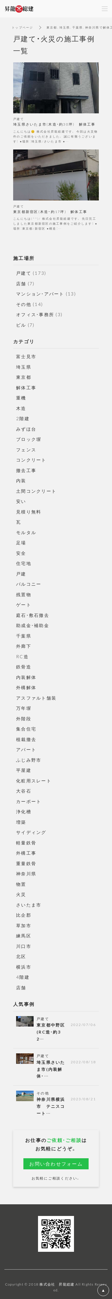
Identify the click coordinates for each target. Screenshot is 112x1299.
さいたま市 (28, 905)
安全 (21, 553)
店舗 (21, 987)
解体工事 (26, 387)
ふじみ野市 (28, 760)
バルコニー (28, 584)
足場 (21, 542)
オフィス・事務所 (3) (39, 314)
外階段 (23, 718)
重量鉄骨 (26, 863)
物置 (21, 884)
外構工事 (26, 853)
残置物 (23, 594)
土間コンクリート (36, 491)
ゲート (23, 604)
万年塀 (23, 708)
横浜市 (23, 967)
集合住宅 (26, 729)
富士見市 (26, 356)
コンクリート (31, 460)
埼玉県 (23, 367)
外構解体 (26, 687)
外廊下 (23, 646)
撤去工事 (26, 470)
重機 (21, 398)
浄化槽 (23, 811)
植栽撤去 (26, 739)
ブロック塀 (28, 439)
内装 (21, 480)
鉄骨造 (23, 666)
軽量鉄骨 (26, 842)
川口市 (23, 946)
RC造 (22, 656)
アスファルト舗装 (36, 698)
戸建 (21, 574)
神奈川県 (26, 873)
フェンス (26, 449)
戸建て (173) (31, 273)
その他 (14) (29, 304)
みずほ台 (26, 429)
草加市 (23, 925)
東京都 (23, 377)
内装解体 (26, 677)
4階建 (23, 977)
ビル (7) (25, 325)
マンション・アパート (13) (46, 294)
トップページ (22, 27)
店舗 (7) (25, 283)
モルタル (26, 532)
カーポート (28, 801)
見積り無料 (28, 511)
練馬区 (23, 935)
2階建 (23, 418)
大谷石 (23, 791)
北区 (21, 956)
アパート (26, 749)
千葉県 (23, 636)
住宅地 (23, 563)
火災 (21, 894)
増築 (21, 822)
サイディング (31, 832)
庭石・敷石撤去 (32, 615)
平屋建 (23, 770)
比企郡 (23, 915)
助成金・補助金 (32, 625)
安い (21, 501)
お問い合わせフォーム (56, 1163)
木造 (21, 408)
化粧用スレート (33, 780)
